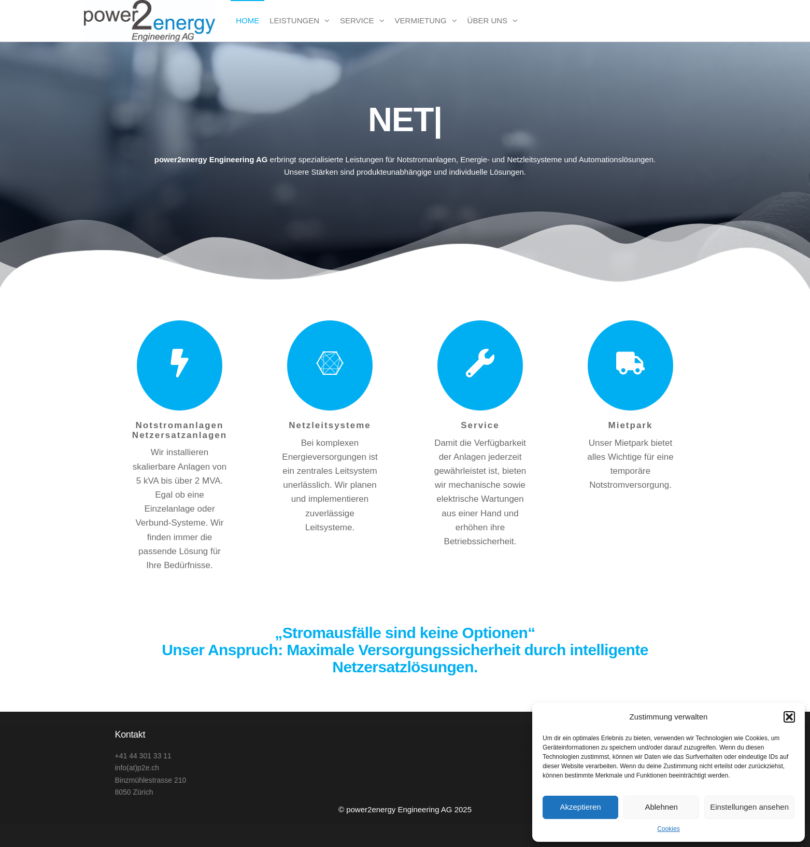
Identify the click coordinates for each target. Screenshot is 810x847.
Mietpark (630, 425)
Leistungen (294, 20)
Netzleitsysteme (330, 425)
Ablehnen (661, 806)
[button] (789, 717)
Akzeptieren (580, 806)
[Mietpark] (630, 365)
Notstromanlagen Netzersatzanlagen (179, 430)
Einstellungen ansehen (749, 806)
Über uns (487, 20)
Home (247, 20)
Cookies (668, 828)
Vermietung (421, 20)
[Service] (480, 365)
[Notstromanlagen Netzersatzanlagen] (179, 365)
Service (357, 20)
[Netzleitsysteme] (330, 365)
